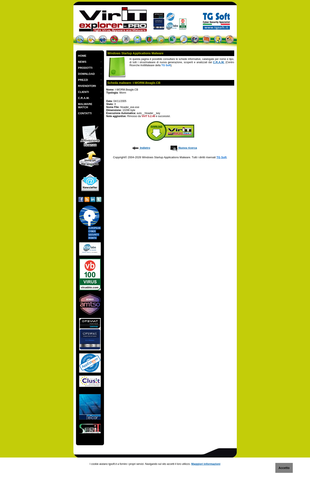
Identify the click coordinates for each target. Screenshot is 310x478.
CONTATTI (85, 113)
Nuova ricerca (183, 147)
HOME (82, 55)
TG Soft (222, 157)
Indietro (141, 147)
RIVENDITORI (87, 86)
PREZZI (83, 79)
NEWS (82, 61)
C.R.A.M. (83, 98)
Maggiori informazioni (205, 463)
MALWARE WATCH (85, 105)
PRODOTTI (85, 67)
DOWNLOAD (86, 73)
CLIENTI (83, 92)
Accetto (284, 468)
